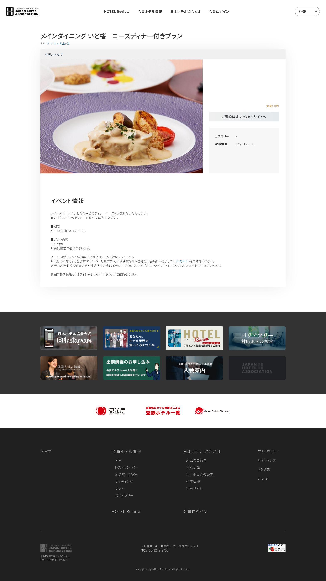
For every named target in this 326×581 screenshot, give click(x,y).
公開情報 (193, 481)
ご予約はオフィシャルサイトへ (244, 116)
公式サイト (183, 261)
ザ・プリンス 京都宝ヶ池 (56, 43)
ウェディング (124, 481)
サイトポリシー (269, 450)
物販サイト (194, 488)
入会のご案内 (196, 460)
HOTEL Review (117, 11)
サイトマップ (267, 459)
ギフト (119, 488)
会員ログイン (219, 11)
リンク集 (264, 469)
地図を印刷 (272, 106)
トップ (45, 451)
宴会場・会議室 (126, 474)
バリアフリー (124, 495)
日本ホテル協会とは (185, 11)
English (264, 478)
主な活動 (193, 467)
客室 (118, 460)
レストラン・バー (126, 467)
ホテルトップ (53, 54)
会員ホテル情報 (150, 11)
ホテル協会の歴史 (200, 474)
